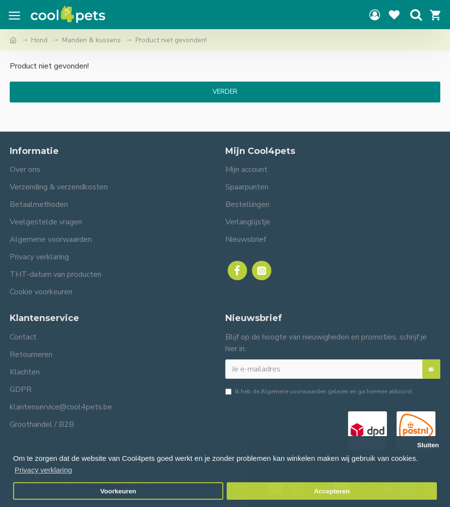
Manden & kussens (91, 40)
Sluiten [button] (428, 445)
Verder (225, 91)
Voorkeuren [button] (118, 491)
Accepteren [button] (332, 491)
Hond (39, 40)
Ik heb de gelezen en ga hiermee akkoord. (319, 391)
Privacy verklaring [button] (43, 470)
